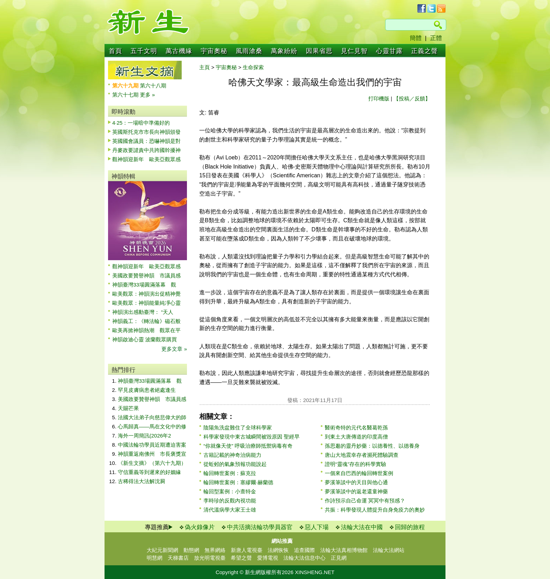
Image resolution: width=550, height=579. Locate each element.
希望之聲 (241, 558)
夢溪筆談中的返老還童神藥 (356, 491)
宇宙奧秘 (214, 50)
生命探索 (253, 67)
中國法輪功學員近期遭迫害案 (152, 445)
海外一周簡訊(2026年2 (144, 436)
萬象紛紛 (284, 50)
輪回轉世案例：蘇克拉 (229, 473)
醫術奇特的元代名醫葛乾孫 (356, 427)
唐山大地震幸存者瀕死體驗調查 (361, 455)
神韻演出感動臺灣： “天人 (142, 312)
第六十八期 (153, 85)
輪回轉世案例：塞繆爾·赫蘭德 (238, 482)
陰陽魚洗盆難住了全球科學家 (237, 427)
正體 (436, 38)
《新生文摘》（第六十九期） (152, 463)
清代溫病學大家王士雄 (229, 510)
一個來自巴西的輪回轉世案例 (359, 473)
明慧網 (154, 558)
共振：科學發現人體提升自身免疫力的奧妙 (375, 510)
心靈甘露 (389, 50)
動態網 (191, 550)
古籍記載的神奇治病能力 (232, 455)
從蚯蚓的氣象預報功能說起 (235, 464)
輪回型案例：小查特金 (229, 491)
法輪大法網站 (388, 550)
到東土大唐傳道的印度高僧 (356, 437)
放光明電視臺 (210, 558)
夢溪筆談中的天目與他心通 (356, 482)
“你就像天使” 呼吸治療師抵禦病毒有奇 (248, 446)
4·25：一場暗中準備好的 (141, 123)
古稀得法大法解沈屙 (141, 481)
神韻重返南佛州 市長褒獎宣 (152, 454)
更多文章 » (174, 349)
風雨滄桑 (249, 50)
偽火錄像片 (200, 527)
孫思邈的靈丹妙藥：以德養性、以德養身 (372, 446)
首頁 (115, 50)
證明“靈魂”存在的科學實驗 (355, 464)
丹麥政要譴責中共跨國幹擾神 (146, 150)
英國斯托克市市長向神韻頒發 (146, 132)
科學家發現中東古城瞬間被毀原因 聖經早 (251, 437)
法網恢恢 (278, 550)
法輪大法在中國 (362, 527)
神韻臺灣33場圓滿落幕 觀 (144, 285)
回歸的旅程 (410, 527)
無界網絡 (215, 550)
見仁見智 (354, 50)
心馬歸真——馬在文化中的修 (152, 426)
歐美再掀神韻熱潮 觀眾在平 (146, 330)
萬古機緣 (179, 50)
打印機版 (378, 98)
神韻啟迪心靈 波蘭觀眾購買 (144, 339)
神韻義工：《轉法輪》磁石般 (146, 321)
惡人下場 (317, 527)
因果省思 (319, 50)
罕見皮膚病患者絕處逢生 (147, 390)
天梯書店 (178, 558)
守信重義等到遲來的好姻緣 (149, 472)
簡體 (416, 38)
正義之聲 (424, 50)
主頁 (204, 67)
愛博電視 (267, 558)
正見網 (339, 558)
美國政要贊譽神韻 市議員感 (146, 275)
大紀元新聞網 (162, 550)
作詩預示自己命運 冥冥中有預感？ (365, 501)
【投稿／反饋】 (412, 98)
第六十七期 (126, 95)
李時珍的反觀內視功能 (229, 501)
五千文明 (143, 50)
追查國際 (304, 550)
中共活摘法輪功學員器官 (260, 527)
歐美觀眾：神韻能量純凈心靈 (146, 303)
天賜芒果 (128, 408)
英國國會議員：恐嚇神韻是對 (146, 141)
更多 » (147, 95)
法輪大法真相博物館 (344, 550)
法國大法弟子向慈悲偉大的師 (152, 417)
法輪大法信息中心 (304, 558)
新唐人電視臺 (246, 550)
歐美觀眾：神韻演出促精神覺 (146, 294)
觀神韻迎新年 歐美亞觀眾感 (146, 159)
